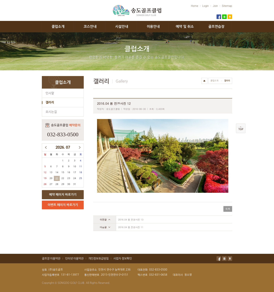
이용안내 (153, 26)
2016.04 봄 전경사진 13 (130, 219)
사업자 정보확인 (122, 258)
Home (194, 5)
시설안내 (121, 26)
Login (205, 5)
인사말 (49, 93)
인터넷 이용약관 (74, 258)
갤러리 (49, 102)
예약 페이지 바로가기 (62, 194)
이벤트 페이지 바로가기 (63, 204)
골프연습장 (216, 26)
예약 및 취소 (185, 26)
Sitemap (227, 5)
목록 (227, 209)
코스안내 (90, 26)
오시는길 (51, 111)
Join (215, 5)
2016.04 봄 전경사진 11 (130, 227)
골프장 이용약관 (51, 258)
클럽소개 (58, 26)
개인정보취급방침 (98, 258)
